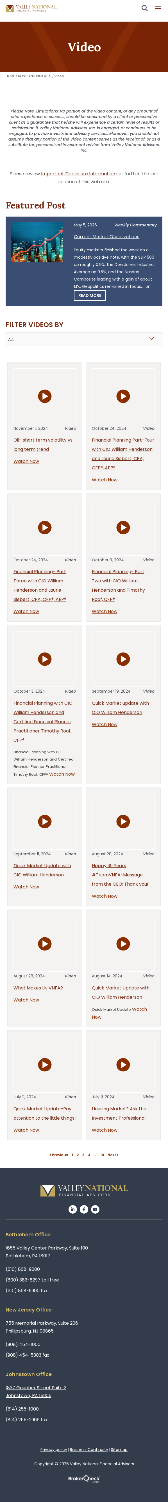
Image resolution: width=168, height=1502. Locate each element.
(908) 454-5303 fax (27, 1355)
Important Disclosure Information (78, 174)
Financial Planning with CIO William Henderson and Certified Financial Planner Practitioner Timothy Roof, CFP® (42, 721)
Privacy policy (53, 1449)
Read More (89, 295)
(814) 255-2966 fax (26, 1419)
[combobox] (84, 339)
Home (10, 76)
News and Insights (34, 76)
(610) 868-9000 (23, 1269)
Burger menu (158, 8)
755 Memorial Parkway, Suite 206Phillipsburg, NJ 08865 (42, 1327)
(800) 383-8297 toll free (32, 1280)
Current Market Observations (106, 236)
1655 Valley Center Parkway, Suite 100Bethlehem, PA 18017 (47, 1252)
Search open (145, 8)
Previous (58, 1154)
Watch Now (26, 461)
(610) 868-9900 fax (26, 1290)
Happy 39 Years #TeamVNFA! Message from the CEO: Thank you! (120, 874)
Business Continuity (89, 1449)
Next (113, 1154)
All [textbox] (11, 339)
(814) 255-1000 (22, 1409)
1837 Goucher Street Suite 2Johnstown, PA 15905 (36, 1391)
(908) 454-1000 (23, 1344)
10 (102, 1154)
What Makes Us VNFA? (38, 988)
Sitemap (119, 1449)
